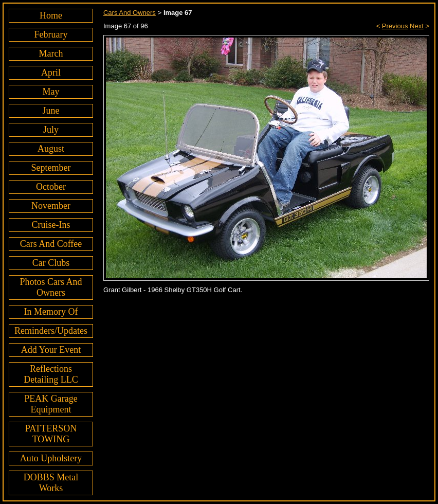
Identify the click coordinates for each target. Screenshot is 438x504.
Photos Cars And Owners (51, 287)
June (50, 110)
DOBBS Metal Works (51, 482)
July (51, 129)
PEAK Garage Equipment (50, 404)
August (51, 148)
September (51, 168)
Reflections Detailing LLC (51, 374)
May (50, 91)
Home (51, 15)
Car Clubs (51, 263)
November (50, 206)
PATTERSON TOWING (51, 433)
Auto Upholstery (51, 458)
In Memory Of (51, 312)
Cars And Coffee (51, 244)
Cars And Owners (129, 12)
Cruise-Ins (50, 225)
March (51, 53)
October (51, 187)
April (51, 72)
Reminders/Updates (50, 331)
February (51, 34)
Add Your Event (51, 350)
